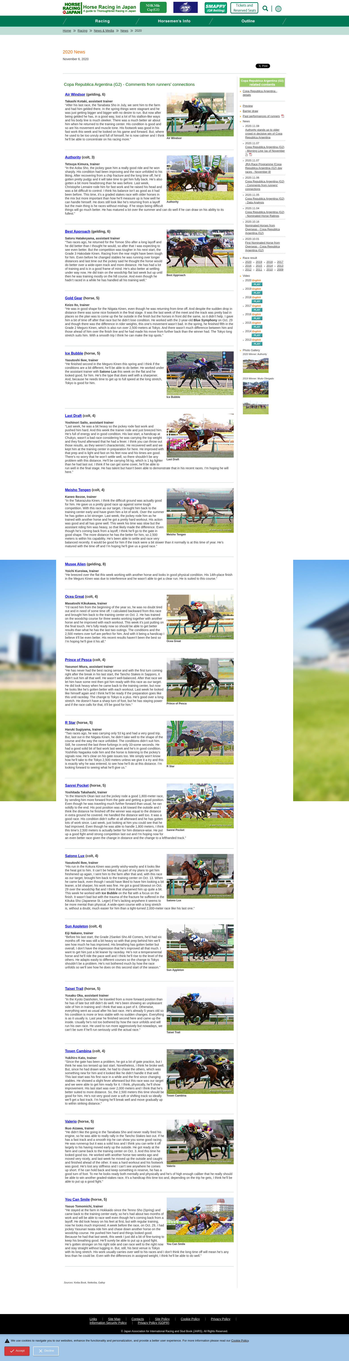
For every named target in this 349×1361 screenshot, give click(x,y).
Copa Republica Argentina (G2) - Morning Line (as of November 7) (265, 151)
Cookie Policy (190, 1319)
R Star (70, 723)
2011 (259, 269)
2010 (270, 269)
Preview (248, 106)
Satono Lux (74, 856)
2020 (248, 262)
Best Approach (77, 231)
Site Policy (162, 1319)
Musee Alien (75, 564)
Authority (73, 157)
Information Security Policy (108, 1323)
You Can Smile (77, 1199)
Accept (17, 1351)
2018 (270, 262)
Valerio (71, 1121)
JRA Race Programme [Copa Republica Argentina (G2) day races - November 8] (263, 168)
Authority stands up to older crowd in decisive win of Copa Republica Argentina (263, 133)
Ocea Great (74, 596)
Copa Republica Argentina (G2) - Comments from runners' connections (264, 185)
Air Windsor (75, 94)
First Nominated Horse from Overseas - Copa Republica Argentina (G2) (262, 246)
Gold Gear (73, 298)
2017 (280, 262)
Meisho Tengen (78, 490)
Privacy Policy (220, 1319)
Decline (46, 1351)
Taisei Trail (74, 989)
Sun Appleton (76, 926)
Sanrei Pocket (77, 785)
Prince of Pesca (78, 660)
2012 (248, 269)
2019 (259, 262)
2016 (248, 265)
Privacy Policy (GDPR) (153, 1323)
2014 (270, 265)
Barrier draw (250, 111)
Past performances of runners (261, 116)
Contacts (138, 1319)
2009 (280, 269)
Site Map (114, 1319)
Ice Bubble (74, 353)
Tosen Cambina (78, 1051)
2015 (259, 265)
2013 (280, 265)
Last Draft (73, 416)
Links (93, 1319)
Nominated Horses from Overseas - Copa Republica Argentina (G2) (262, 229)
